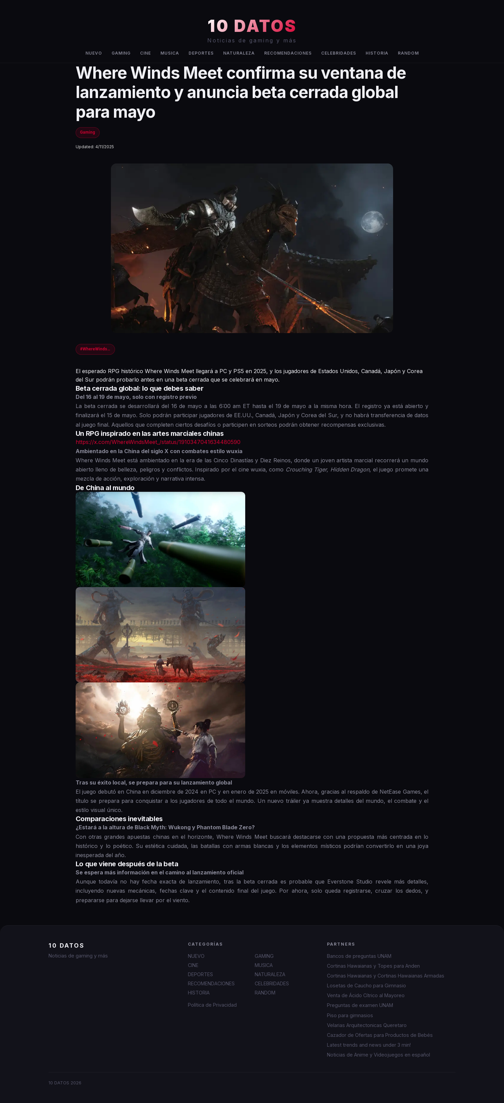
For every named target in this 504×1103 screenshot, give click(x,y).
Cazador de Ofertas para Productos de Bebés (380, 1035)
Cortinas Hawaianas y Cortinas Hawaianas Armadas (385, 976)
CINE (145, 53)
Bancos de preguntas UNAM (359, 956)
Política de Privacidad (212, 1005)
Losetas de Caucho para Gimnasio (366, 985)
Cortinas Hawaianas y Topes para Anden (373, 966)
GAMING (121, 53)
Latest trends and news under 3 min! (369, 1045)
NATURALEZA (239, 53)
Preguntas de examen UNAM (360, 1005)
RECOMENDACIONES (288, 53)
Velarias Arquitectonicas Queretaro (367, 1025)
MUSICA (169, 53)
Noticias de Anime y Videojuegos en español (378, 1055)
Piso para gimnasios (350, 1015)
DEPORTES (201, 53)
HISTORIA (377, 53)
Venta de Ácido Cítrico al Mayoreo (366, 995)
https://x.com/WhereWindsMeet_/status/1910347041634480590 (158, 442)
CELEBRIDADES (338, 53)
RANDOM (408, 53)
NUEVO (93, 53)
